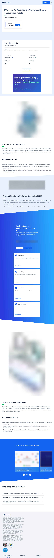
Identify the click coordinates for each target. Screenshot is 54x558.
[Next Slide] (30, 475)
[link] (19, 248)
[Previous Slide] (24, 475)
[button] (46, 2)
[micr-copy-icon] (35, 57)
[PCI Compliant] (5, 545)
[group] (27, 461)
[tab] (26, 474)
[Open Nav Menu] (51, 2)
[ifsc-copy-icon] (12, 57)
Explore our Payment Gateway (22, 88)
